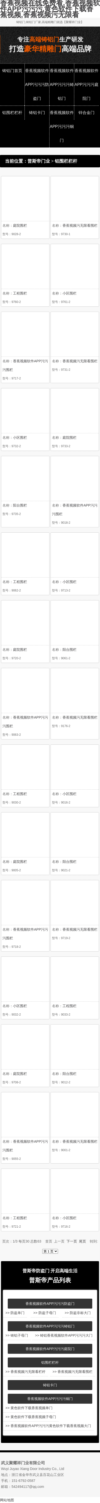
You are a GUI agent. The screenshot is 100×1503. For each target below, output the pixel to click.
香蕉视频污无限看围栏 (80, 225)
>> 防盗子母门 (44, 1313)
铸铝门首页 (12, 71)
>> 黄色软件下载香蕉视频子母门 (31, 1417)
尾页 (82, 1241)
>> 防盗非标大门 (78, 1313)
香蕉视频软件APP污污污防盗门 (37, 85)
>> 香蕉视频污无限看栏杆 (26, 1372)
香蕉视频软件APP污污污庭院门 (86, 85)
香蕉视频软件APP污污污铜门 (62, 126)
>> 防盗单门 (15, 1313)
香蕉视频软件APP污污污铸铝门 (62, 85)
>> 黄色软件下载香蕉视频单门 (29, 1408)
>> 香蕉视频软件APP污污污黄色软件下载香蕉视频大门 (48, 1426)
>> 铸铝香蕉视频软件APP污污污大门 (63, 1335)
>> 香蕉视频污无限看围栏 (72, 1372)
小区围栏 (69, 293)
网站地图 (7, 1500)
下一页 (71, 1241)
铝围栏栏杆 (12, 112)
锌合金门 (86, 112)
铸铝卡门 (37, 112)
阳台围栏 (20, 505)
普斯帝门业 (39, 161)
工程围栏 (20, 293)
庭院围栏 (20, 225)
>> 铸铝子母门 (17, 1335)
